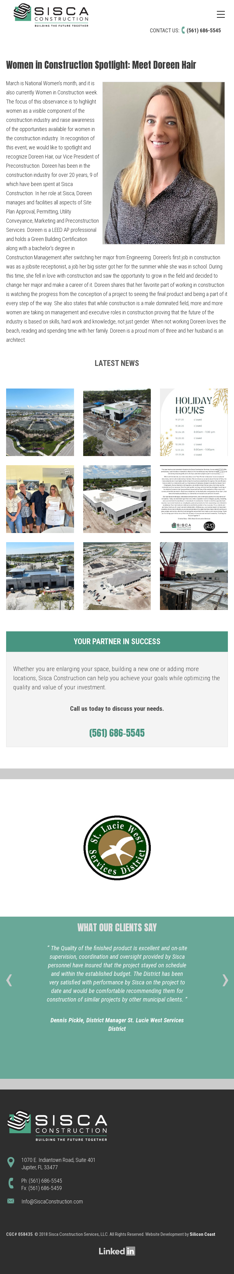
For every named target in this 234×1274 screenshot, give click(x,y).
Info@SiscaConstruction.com (52, 1201)
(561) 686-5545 (204, 30)
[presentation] (9, 982)
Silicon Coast (202, 1234)
